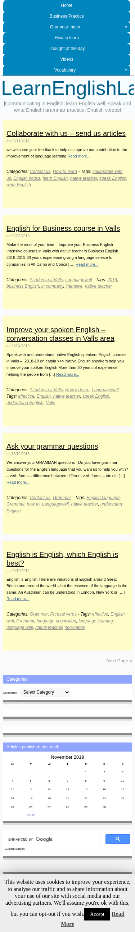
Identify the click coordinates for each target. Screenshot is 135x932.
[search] (51, 839)
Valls (50, 402)
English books (26, 178)
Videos (66, 59)
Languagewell (78, 279)
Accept (97, 914)
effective (26, 396)
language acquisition (56, 620)
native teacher (83, 178)
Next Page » (119, 660)
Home (66, 5)
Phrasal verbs (63, 614)
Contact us (40, 171)
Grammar (62, 497)
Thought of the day (67, 48)
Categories (10, 692)
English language (103, 497)
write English (18, 184)
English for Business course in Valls (63, 228)
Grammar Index (88, 26)
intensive (74, 286)
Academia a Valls (46, 279)
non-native (74, 627)
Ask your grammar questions (52, 446)
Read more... (78, 156)
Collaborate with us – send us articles (66, 133)
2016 (112, 279)
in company (52, 286)
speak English (112, 178)
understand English (25, 402)
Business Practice (67, 16)
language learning (95, 620)
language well (19, 627)
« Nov (31, 815)
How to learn (67, 37)
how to (33, 504)
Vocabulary (90, 70)
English (44, 396)
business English (22, 286)
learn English (55, 178)
